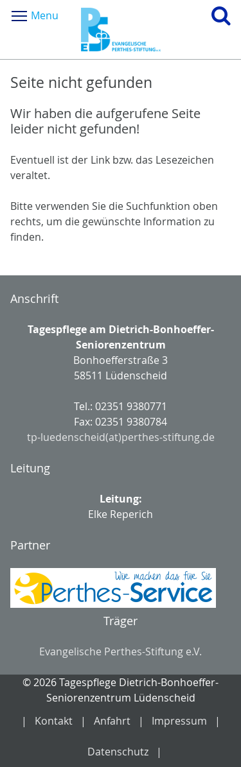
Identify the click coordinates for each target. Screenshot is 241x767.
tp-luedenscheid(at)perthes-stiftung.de (121, 437)
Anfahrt (112, 721)
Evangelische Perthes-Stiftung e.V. (120, 651)
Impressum (179, 721)
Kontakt (54, 721)
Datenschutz (117, 752)
